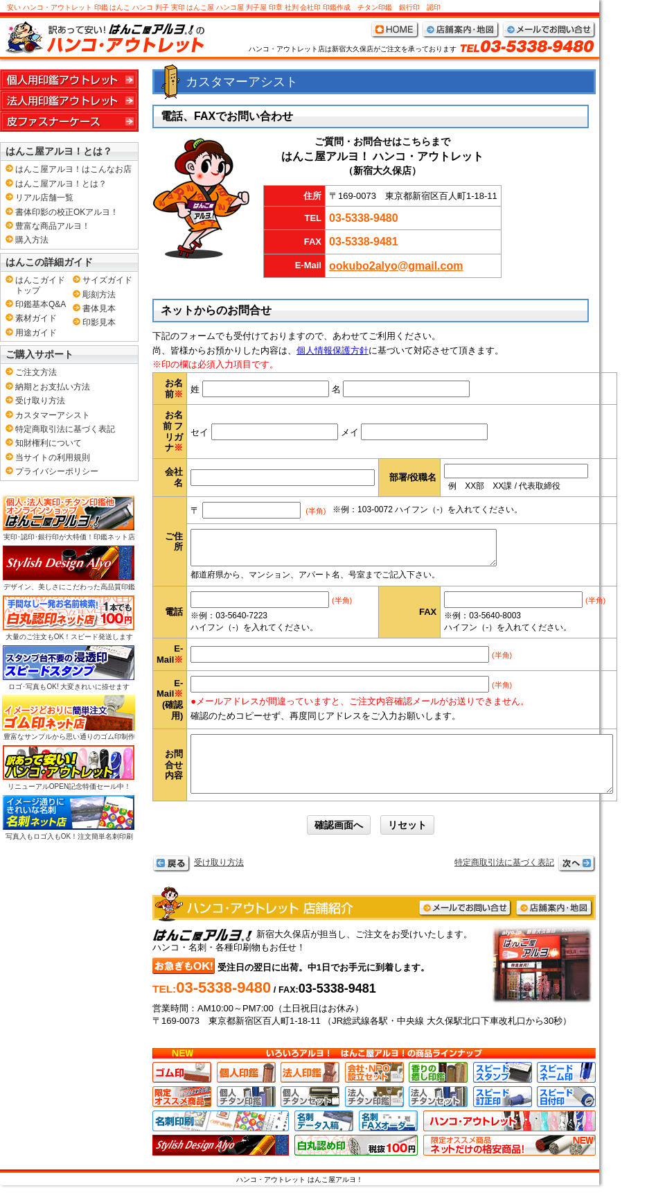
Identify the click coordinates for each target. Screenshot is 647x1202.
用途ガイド (36, 333)
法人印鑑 (310, 1089)
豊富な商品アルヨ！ (52, 226)
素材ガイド (36, 318)
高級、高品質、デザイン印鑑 (220, 1161)
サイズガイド (107, 280)
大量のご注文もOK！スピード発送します (68, 618)
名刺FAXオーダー (388, 1137)
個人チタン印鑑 (246, 1113)
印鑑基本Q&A (40, 304)
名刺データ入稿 (323, 1137)
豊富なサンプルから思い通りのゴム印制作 (68, 717)
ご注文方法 (36, 372)
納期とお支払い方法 (52, 387)
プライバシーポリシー (56, 471)
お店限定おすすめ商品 (181, 1113)
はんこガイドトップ (40, 285)
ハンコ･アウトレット (509, 1137)
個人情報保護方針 (332, 350)
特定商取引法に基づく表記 (504, 879)
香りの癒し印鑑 (438, 1089)
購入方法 (31, 240)
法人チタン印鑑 (374, 1113)
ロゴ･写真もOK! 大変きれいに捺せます (68, 667)
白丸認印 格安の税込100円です (356, 1161)
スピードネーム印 (566, 1089)
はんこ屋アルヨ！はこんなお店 (73, 169)
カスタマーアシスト (52, 415)
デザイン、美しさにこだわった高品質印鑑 (68, 568)
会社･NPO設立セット (374, 1089)
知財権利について (48, 443)
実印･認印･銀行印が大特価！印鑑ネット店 (68, 518)
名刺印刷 (220, 1137)
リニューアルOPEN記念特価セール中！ (68, 767)
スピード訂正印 (502, 1113)
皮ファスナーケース (69, 121)
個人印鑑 (246, 1089)
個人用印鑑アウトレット (69, 79)
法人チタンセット (438, 1113)
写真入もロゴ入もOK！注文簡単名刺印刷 (68, 817)
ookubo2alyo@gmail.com (396, 266)
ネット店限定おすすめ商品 (509, 1161)
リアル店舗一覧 (44, 197)
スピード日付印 (566, 1113)
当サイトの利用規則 (52, 457)
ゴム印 (181, 1089)
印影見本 (99, 322)
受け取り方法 (219, 879)
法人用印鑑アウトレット (69, 100)
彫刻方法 (99, 294)
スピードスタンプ (502, 1089)
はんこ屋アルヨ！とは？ (61, 184)
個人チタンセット (310, 1113)
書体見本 (99, 308)
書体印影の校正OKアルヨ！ (66, 212)
